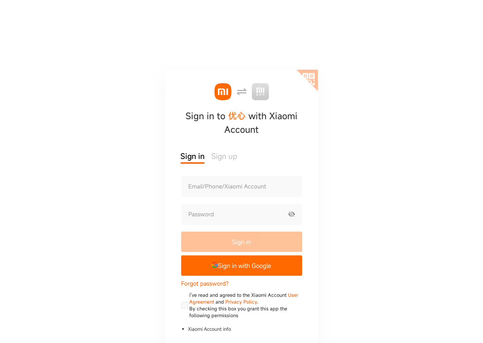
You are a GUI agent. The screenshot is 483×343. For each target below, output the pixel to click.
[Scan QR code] (307, 80)
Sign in (241, 242)
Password (201, 214)
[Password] (231, 214)
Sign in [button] (192, 156)
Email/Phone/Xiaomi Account (227, 186)
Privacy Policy (241, 302)
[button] (241, 265)
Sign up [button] (224, 156)
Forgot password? (204, 283)
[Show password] (291, 214)
